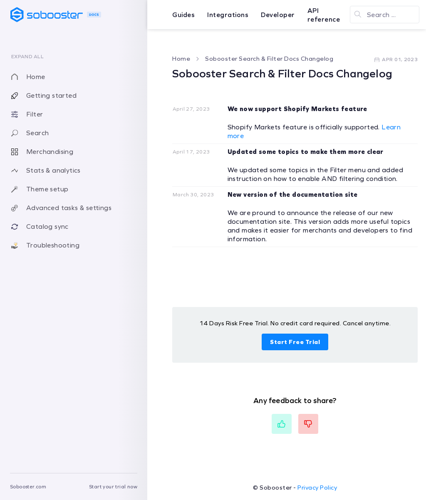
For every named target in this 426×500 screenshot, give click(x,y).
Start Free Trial (295, 342)
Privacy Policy (317, 487)
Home (181, 58)
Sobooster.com (28, 487)
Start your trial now (113, 487)
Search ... (381, 15)
